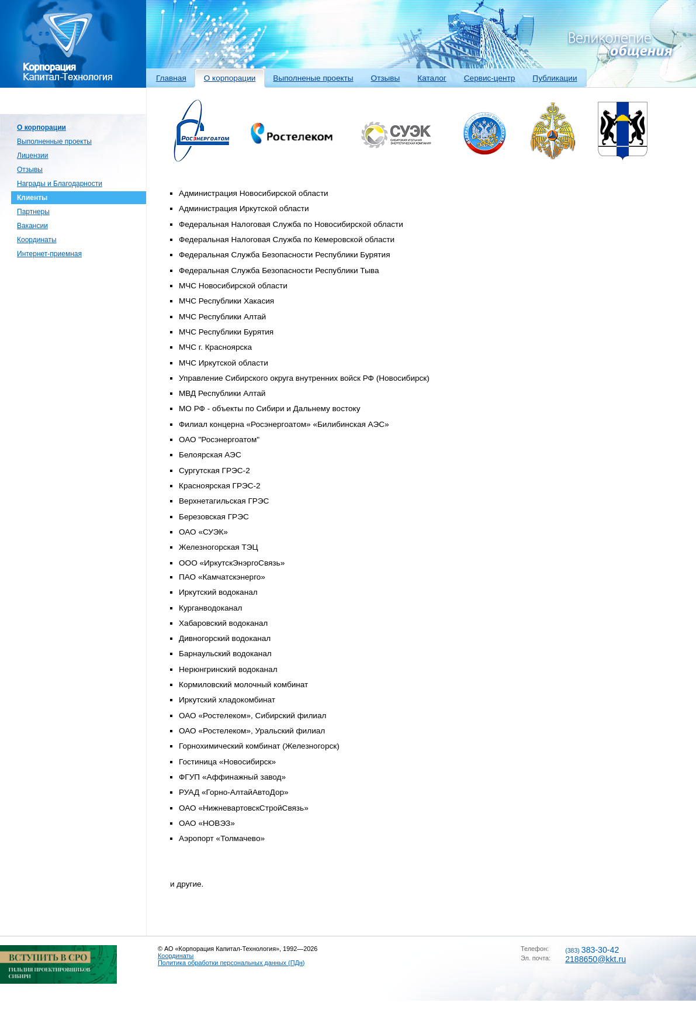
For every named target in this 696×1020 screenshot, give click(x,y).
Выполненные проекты (54, 141)
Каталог (431, 78)
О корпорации (230, 78)
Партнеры (33, 212)
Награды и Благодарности (59, 184)
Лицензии (33, 155)
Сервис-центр (489, 78)
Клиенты (32, 198)
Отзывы (385, 78)
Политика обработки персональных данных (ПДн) (231, 962)
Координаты (37, 240)
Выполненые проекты (313, 78)
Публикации (554, 78)
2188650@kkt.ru (595, 959)
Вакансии (32, 226)
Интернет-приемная (49, 254)
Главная (171, 78)
